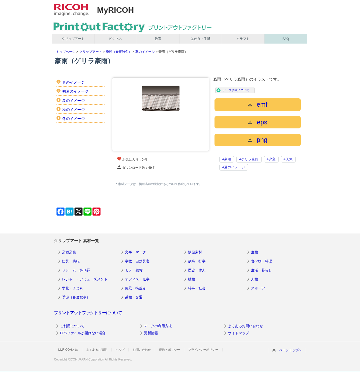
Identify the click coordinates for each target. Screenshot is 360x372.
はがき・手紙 (200, 39)
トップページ (66, 52)
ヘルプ (120, 349)
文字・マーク (135, 252)
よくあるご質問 (96, 349)
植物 (191, 279)
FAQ (285, 39)
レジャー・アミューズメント (85, 279)
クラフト (243, 39)
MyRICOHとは (68, 349)
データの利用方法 (158, 326)
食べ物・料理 (261, 261)
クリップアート (73, 39)
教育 (158, 39)
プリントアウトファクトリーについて (88, 313)
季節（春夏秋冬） (119, 52)
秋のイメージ (73, 109)
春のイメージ (73, 82)
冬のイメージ (73, 118)
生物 (254, 252)
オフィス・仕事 (137, 279)
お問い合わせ (142, 349)
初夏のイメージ (75, 91)
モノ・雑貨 (133, 270)
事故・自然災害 (137, 261)
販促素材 (195, 252)
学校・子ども (72, 288)
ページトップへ (290, 350)
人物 (254, 279)
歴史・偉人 (197, 270)
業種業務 (69, 252)
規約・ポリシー (169, 349)
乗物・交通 (133, 297)
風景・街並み (135, 288)
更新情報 (151, 333)
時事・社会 (197, 288)
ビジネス (115, 39)
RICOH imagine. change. (71, 10)
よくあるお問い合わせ (245, 326)
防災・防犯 (71, 261)
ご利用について (72, 326)
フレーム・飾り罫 (76, 270)
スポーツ (258, 288)
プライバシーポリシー (203, 349)
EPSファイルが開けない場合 (83, 333)
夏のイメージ (145, 52)
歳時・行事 (197, 261)
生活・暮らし (261, 270)
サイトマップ (238, 333)
